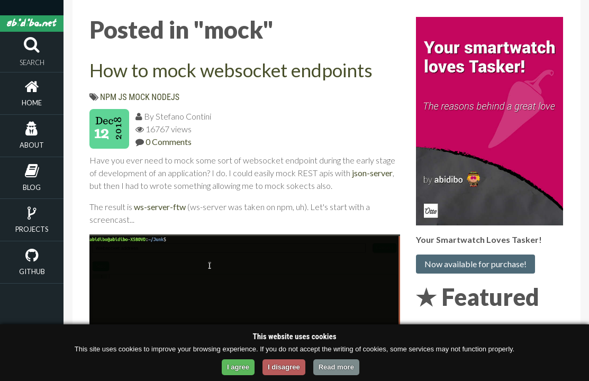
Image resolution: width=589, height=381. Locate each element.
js (123, 97)
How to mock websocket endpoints (231, 70)
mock (139, 97)
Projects (31, 229)
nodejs (165, 97)
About (32, 145)
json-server (372, 173)
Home (32, 102)
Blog (32, 187)
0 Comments (169, 142)
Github (32, 271)
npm (108, 97)
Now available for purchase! (475, 264)
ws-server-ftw (160, 207)
